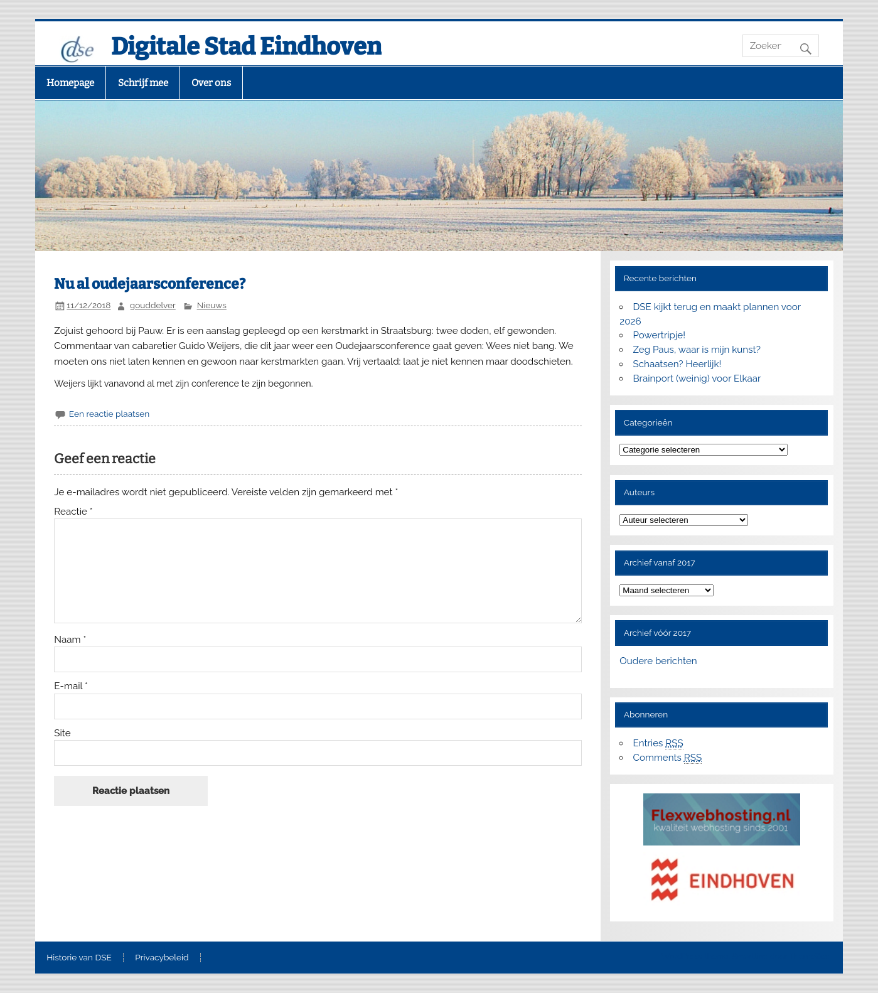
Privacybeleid (161, 957)
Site (62, 733)
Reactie (73, 512)
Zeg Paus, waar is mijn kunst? (696, 349)
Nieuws (212, 305)
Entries (658, 743)
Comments (667, 758)
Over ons (211, 83)
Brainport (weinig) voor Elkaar (697, 378)
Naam (70, 640)
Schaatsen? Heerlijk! (677, 364)
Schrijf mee (143, 83)
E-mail (71, 686)
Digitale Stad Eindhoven (246, 46)
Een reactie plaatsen (109, 414)
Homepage (70, 83)
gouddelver (153, 305)
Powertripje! (659, 335)
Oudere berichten (658, 661)
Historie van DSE (79, 957)
